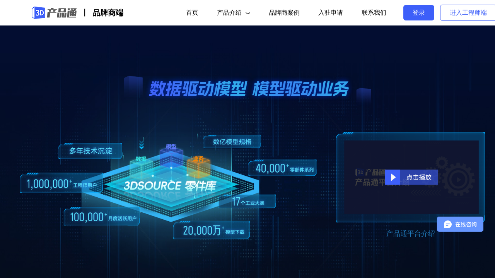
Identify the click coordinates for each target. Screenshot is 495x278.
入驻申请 (330, 12)
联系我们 (374, 12)
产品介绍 (233, 12)
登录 (419, 12)
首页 (192, 12)
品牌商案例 (284, 12)
